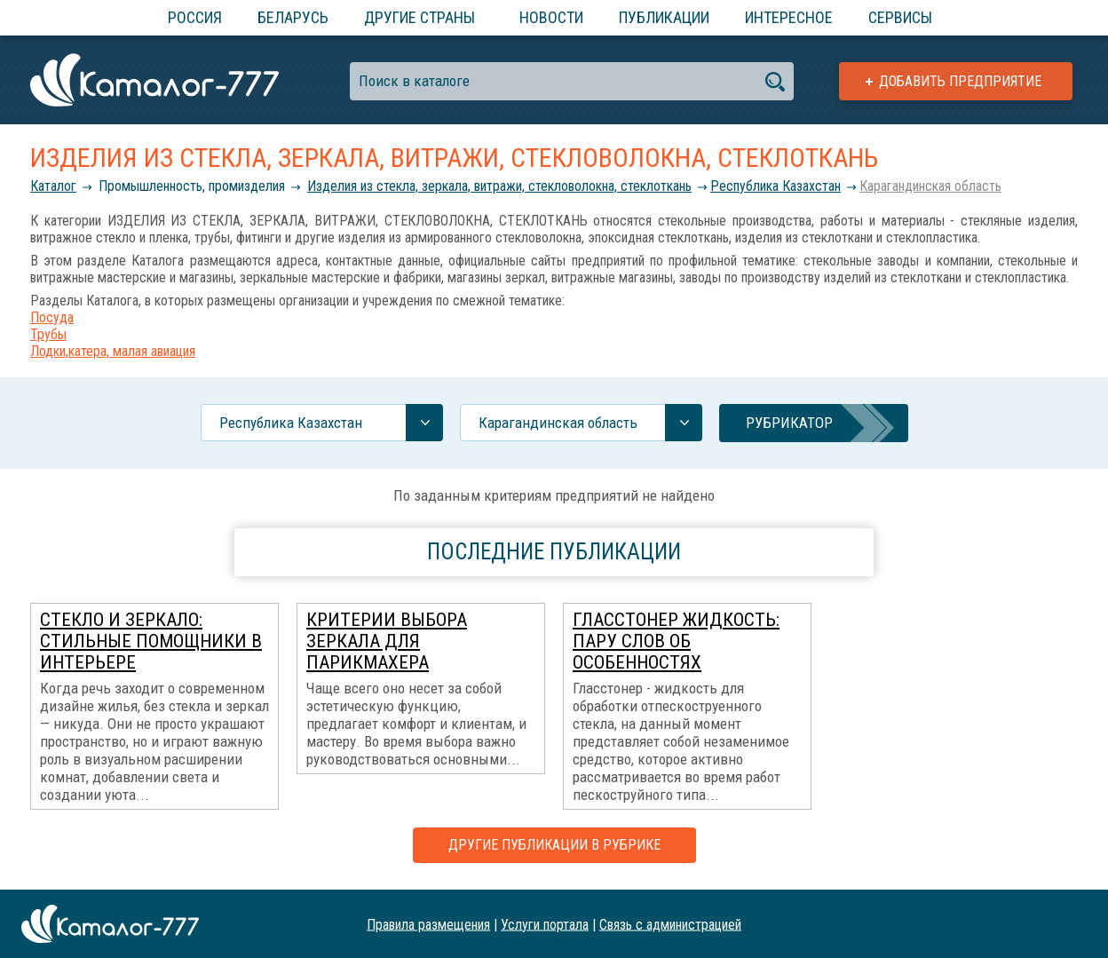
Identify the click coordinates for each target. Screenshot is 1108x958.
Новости (551, 17)
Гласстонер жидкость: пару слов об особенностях (676, 641)
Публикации (664, 17)
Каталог (53, 186)
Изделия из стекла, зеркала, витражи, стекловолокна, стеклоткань (499, 186)
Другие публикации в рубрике (554, 844)
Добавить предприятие (960, 81)
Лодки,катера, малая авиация (112, 351)
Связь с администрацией (670, 923)
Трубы (48, 334)
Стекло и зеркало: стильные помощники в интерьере (151, 641)
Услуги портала (545, 923)
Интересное (789, 17)
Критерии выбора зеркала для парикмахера (386, 641)
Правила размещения (428, 923)
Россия (195, 17)
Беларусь (292, 17)
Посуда (52, 317)
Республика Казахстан (775, 186)
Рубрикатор (789, 422)
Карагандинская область (930, 186)
